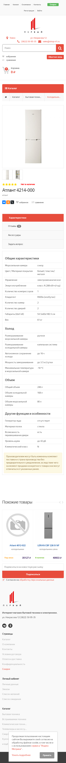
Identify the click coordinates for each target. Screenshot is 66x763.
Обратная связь (55, 57)
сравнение (9, 60)
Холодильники (54, 97)
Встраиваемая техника (14, 719)
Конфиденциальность (13, 664)
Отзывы (14, 226)
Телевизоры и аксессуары (14, 729)
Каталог (16, 5)
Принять (47, 755)
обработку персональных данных (36, 580)
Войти (39, 11)
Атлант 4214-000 (18, 190)
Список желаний (10, 694)
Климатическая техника (14, 724)
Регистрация (29, 11)
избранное (9, 56)
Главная (7, 5)
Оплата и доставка (12, 659)
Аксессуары (14, 235)
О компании (26, 5)
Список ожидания (11, 699)
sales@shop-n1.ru (51, 41)
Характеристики (17, 217)
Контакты (37, 5)
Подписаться (33, 574)
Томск (12, 38)
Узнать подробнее (21, 755)
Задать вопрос (15, 244)
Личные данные (10, 684)
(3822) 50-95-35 (28, 41)
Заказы (6, 689)
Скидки (53, 5)
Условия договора (11, 654)
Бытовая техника (33, 97)
